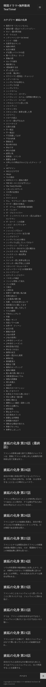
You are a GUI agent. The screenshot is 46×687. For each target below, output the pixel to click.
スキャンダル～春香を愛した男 (19, 111)
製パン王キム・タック (15, 55)
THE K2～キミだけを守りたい (18, 183)
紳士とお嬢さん (12, 406)
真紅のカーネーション (15, 388)
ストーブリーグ (12, 272)
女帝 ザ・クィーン (13, 325)
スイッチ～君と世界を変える (18, 260)
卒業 (8, 316)
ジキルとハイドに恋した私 (17, 103)
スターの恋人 (11, 117)
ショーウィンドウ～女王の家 (18, 233)
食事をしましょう (13, 429)
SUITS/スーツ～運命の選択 (17, 180)
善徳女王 (9, 141)
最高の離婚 (10, 370)
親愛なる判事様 (12, 417)
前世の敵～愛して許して (16, 308)
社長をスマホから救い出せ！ (18, 394)
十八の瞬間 (10, 310)
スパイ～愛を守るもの (15, 120)
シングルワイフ (12, 236)
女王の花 (9, 328)
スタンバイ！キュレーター (17, 266)
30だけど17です (12, 171)
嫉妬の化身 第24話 (17, 561)
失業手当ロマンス (13, 43)
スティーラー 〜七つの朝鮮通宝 (19, 269)
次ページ (43, 676)
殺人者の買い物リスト (15, 373)
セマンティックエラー (15, 275)
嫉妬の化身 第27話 (17, 492)
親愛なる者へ (11, 159)
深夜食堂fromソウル (14, 376)
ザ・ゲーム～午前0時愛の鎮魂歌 (19, 207)
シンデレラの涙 (12, 85)
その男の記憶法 (12, 192)
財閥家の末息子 (12, 420)
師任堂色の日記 (12, 346)
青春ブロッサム (12, 426)
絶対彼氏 (9, 408)
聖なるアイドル (12, 411)
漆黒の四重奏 (11, 379)
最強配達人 (10, 361)
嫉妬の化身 (10, 331)
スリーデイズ (11, 123)
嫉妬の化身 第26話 (17, 515)
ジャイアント (11, 106)
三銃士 (9, 287)
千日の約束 (10, 138)
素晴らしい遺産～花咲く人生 (18, 403)
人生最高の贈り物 (13, 299)
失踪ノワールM (12, 322)
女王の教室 (10, 49)
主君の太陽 (10, 126)
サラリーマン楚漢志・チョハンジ (20, 76)
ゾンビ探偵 (10, 284)
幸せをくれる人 (12, 349)
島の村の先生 (11, 144)
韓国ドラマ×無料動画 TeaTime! (17, 7)
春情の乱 (9, 358)
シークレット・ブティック (17, 245)
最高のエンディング (14, 367)
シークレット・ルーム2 (15, 100)
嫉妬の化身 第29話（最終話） (22, 445)
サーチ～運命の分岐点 (15, 204)
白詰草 (9, 385)
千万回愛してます (13, 135)
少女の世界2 (11, 337)
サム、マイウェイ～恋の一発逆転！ (20, 201)
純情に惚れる (11, 400)
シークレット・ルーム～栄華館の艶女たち (23, 97)
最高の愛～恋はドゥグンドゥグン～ (20, 28)
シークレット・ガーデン (16, 94)
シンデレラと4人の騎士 (15, 239)
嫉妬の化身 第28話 (17, 469)
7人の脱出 (10, 177)
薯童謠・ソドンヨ (13, 156)
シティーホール (12, 79)
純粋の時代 (10, 46)
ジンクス (9, 257)
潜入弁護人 (10, 382)
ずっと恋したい (13, 70)
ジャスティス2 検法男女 (16, 251)
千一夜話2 (10, 132)
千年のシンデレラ (13, 313)
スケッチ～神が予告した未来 (18, 263)
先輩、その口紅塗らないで (17, 302)
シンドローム (11, 91)
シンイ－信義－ (12, 40)
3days (8, 174)
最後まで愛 (10, 364)
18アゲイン (10, 168)
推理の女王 (10, 352)
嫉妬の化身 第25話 (17, 538)
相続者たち (10, 64)
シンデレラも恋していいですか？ (20, 242)
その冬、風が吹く (13, 73)
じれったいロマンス (14, 189)
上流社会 (9, 290)
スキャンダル (11, 109)
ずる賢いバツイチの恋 (15, 52)
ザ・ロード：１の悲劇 (15, 221)
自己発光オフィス (13, 414)
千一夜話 (9, 129)
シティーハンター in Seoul (17, 37)
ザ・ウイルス (11, 34)
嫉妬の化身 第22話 (17, 610)
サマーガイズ (11, 198)
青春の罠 (9, 58)
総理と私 (9, 153)
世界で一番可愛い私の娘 (16, 293)
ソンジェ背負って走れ (15, 281)
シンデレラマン (12, 88)
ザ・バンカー (11, 210)
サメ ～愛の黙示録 (13, 31)
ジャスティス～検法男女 (16, 254)
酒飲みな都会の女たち (15, 423)
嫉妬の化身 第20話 (17, 655)
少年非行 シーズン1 (14, 340)
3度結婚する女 (12, 67)
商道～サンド (12, 319)
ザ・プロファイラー (14, 212)
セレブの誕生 (11, 61)
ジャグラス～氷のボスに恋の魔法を (20, 248)
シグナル (9, 227)
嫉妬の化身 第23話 (17, 587)
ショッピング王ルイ (14, 230)
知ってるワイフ (12, 391)
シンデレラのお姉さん (15, 82)
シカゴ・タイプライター (16, 224)
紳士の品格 (10, 150)
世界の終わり (11, 296)
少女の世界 (10, 334)
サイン (9, 195)
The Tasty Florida (13, 186)
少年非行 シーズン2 (14, 343)
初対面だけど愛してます (16, 305)
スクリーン (10, 114)
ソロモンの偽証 (12, 278)
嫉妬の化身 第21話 (17, 632)
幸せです (9, 147)
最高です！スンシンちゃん (17, 25)
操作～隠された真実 (14, 355)
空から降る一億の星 (14, 397)
